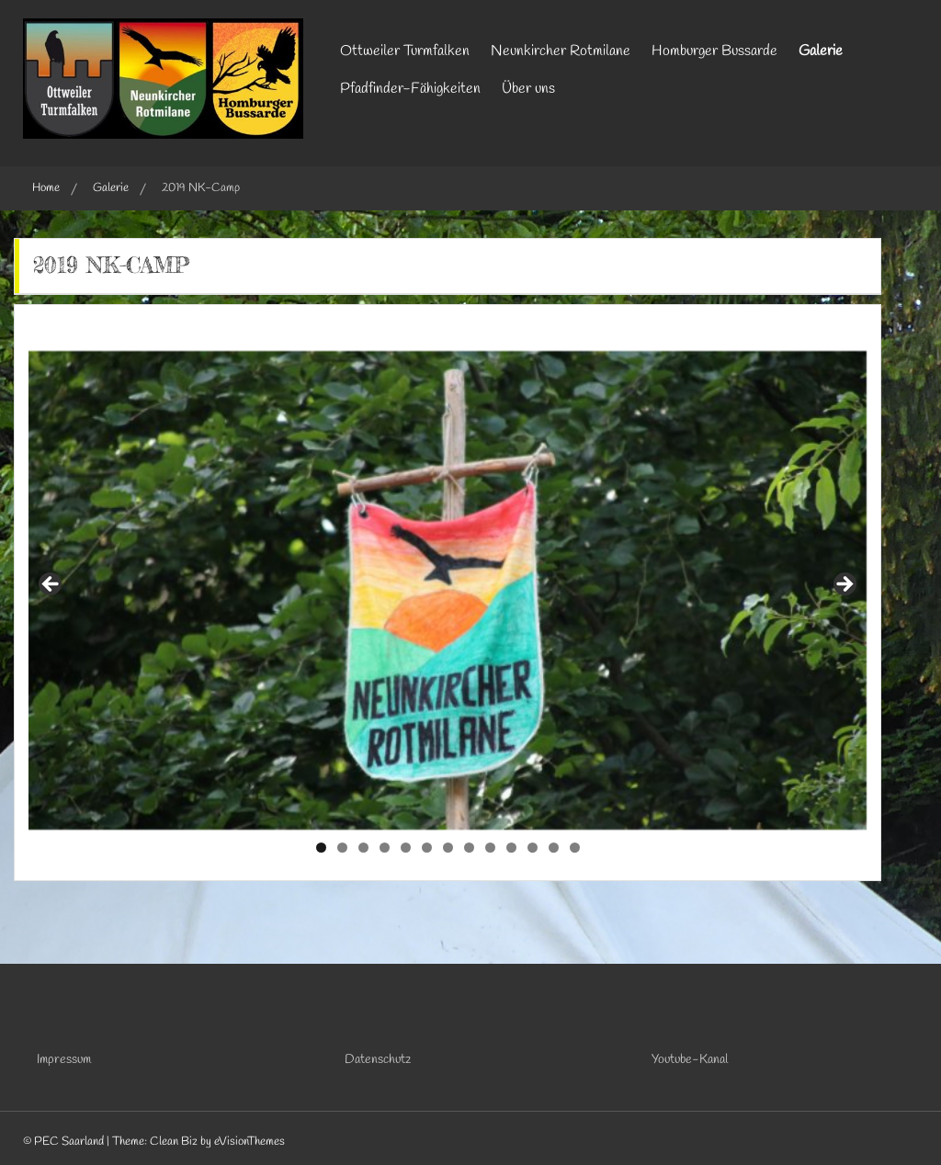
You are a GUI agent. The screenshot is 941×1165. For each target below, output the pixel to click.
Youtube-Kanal (690, 1060)
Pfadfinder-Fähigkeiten (410, 88)
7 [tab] (448, 848)
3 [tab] (363, 848)
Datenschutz (378, 1060)
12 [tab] (554, 848)
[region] (447, 590)
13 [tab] (575, 848)
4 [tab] (385, 848)
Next (843, 585)
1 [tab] (321, 848)
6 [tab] (427, 848)
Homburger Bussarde (714, 51)
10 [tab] (511, 848)
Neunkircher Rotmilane (560, 51)
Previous (51, 585)
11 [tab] (534, 848)
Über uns (528, 88)
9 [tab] (490, 848)
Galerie (821, 51)
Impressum (64, 1060)
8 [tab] (469, 848)
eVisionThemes (249, 1141)
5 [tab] (406, 848)
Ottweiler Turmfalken (405, 51)
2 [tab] (342, 848)
